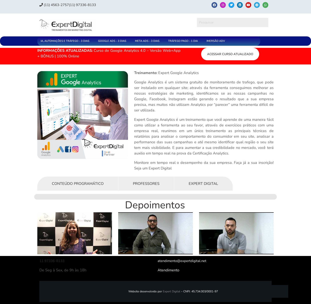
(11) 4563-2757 (55, 4)
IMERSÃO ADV (216, 41)
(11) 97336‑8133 (87, 4)
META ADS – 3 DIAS (147, 41)
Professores (146, 183)
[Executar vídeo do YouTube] (74, 233)
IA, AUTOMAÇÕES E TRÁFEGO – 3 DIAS (65, 41)
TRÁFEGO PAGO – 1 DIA (183, 41)
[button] (66, 41)
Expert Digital (203, 183)
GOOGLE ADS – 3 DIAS (112, 41)
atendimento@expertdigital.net (184, 260)
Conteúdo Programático (78, 183)
